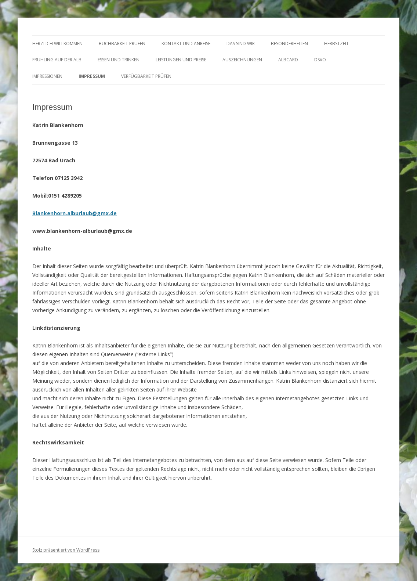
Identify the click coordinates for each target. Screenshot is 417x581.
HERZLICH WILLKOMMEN (57, 43)
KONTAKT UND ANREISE (186, 43)
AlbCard (288, 60)
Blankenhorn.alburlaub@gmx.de (74, 213)
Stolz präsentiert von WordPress (65, 550)
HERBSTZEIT (336, 43)
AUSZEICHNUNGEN (242, 60)
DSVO (320, 60)
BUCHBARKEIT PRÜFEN (122, 43)
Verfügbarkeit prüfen (146, 76)
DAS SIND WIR (240, 43)
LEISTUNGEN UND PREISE (181, 60)
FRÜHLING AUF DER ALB (56, 60)
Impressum (92, 76)
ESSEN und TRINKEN (118, 60)
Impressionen (47, 76)
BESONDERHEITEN (289, 43)
